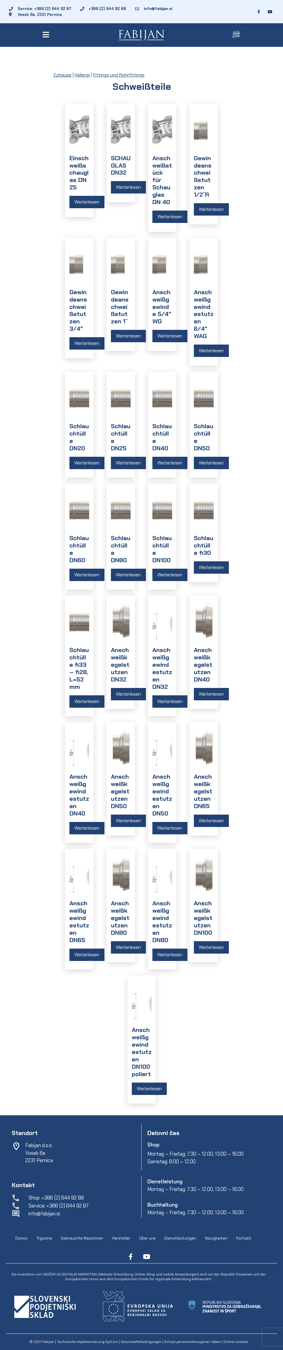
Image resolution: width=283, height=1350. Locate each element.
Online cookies (235, 1341)
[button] (47, 35)
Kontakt (243, 1238)
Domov (21, 1238)
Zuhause (62, 75)
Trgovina (44, 1238)
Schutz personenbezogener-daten (192, 1341)
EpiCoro (111, 1341)
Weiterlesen (86, 202)
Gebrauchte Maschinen (82, 1238)
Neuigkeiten (216, 1238)
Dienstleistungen (180, 1238)
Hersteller (121, 1238)
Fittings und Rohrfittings (118, 75)
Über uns (147, 1238)
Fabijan (48, 1341)
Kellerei (82, 75)
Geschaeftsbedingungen (141, 1341)
